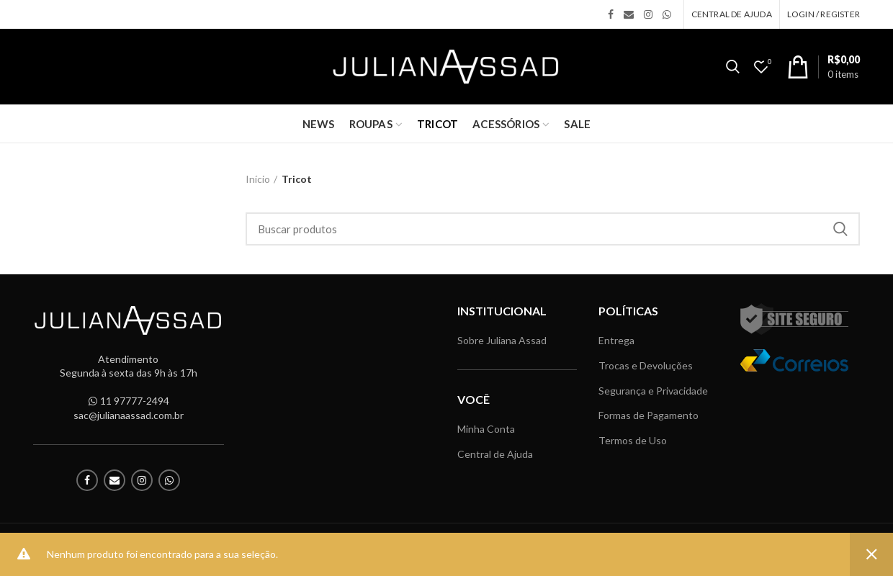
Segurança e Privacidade (653, 390)
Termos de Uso (632, 440)
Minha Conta (486, 429)
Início (258, 179)
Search (840, 229)
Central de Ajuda (495, 454)
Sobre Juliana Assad (502, 340)
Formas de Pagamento (648, 415)
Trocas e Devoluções (645, 365)
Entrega (616, 340)
